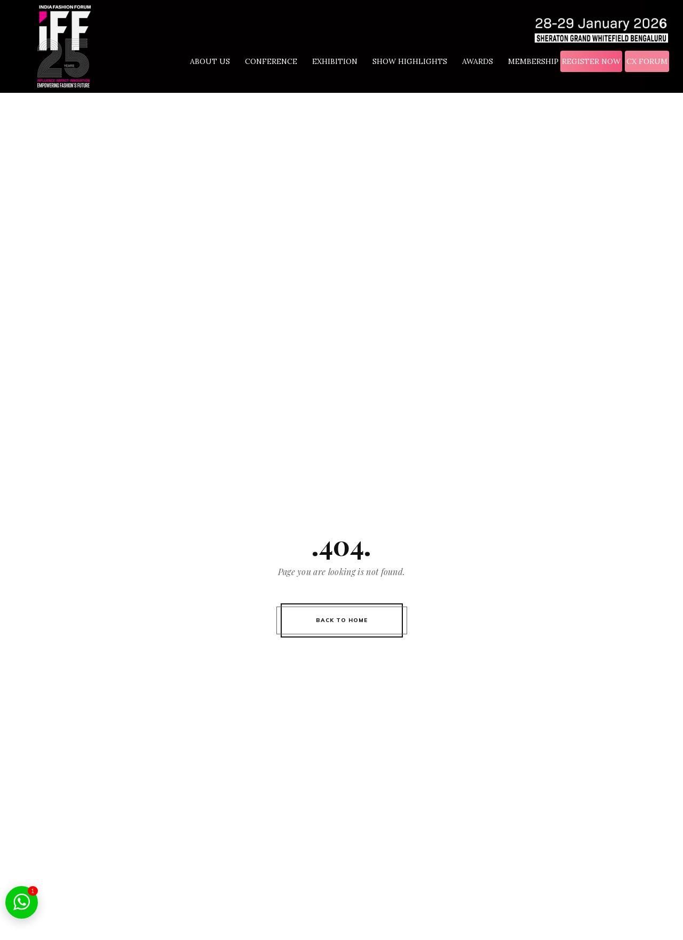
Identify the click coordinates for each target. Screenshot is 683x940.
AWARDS (483, 62)
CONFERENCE (277, 62)
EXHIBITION (340, 62)
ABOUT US (216, 62)
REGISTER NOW (591, 61)
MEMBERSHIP (533, 61)
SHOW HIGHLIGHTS (415, 62)
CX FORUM (647, 61)
